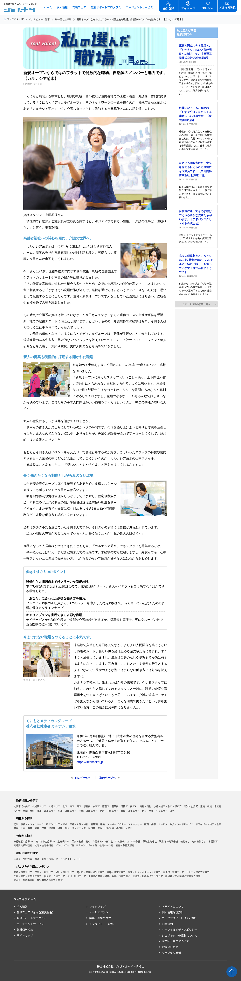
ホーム (48, 7)
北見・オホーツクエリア (155, 810)
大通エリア (54, 806)
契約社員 (27, 858)
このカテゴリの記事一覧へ (196, 304)
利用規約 (167, 924)
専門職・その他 (124, 828)
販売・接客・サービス (156, 824)
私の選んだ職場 (63, 19)
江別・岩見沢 (191, 806)
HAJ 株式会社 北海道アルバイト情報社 (120, 966)
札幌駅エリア (39, 806)
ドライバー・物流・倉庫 (208, 824)
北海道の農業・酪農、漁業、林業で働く (109, 876)
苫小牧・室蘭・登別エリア (91, 872)
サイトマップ (25, 935)
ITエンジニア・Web (56, 824)
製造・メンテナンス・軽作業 (80, 828)
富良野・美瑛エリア (173, 872)
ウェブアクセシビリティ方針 (179, 918)
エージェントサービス (139, 7)
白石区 (96, 806)
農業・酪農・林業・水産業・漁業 (45, 828)
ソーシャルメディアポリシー (179, 929)
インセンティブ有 (65, 845)
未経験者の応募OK (23, 841)
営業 (16, 824)
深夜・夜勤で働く (81, 841)
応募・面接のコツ (100, 918)
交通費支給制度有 (23, 845)
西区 (79, 806)
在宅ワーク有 (106, 845)
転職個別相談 (25, 929)
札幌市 (17, 806)
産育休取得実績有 (125, 845)
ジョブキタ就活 (171, 953)
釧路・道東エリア (130, 810)
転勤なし (185, 841)
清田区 (124, 806)
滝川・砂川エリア (46, 810)
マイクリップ (97, 906)
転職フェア (79, 7)
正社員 (17, 858)
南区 (132, 806)
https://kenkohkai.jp (90, 762)
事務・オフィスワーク (32, 824)
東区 (72, 806)
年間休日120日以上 (103, 841)
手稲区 (87, 806)
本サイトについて (173, 906)
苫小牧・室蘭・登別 (24, 810)
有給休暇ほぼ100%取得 (127, 841)
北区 (65, 806)
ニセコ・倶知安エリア (198, 872)
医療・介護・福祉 (79, 824)
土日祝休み (63, 841)
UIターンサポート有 (86, 845)
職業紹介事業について (175, 941)
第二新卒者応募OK (45, 841)
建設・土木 (19, 828)
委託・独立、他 (50, 858)
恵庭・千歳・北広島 (210, 806)
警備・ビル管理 (106, 828)
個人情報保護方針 (173, 912)
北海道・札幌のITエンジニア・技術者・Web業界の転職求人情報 (166, 876)
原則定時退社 (150, 841)
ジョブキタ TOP (14, 19)
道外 (172, 810)
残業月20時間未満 (168, 841)
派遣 (37, 858)
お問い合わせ (170, 947)
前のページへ (83, 777)
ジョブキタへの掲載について (179, 935)
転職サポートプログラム (106, 7)
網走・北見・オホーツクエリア (144, 872)
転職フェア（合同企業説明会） (36, 912)
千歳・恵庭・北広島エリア (28, 876)
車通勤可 (213, 841)
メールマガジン (98, 912)
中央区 (26, 806)
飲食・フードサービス (181, 824)
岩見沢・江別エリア (54, 876)
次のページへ (107, 777)
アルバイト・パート (70, 858)
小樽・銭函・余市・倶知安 (168, 806)
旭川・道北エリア (67, 810)
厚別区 (105, 806)
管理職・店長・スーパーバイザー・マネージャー (116, 824)
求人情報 (62, 7)
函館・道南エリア (88, 810)
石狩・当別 (145, 806)
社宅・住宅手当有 (44, 845)
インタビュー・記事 (39, 19)
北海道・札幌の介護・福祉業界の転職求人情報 (38, 880)
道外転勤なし (199, 841)
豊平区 (115, 806)
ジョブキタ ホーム (25, 899)
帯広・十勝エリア (109, 810)
